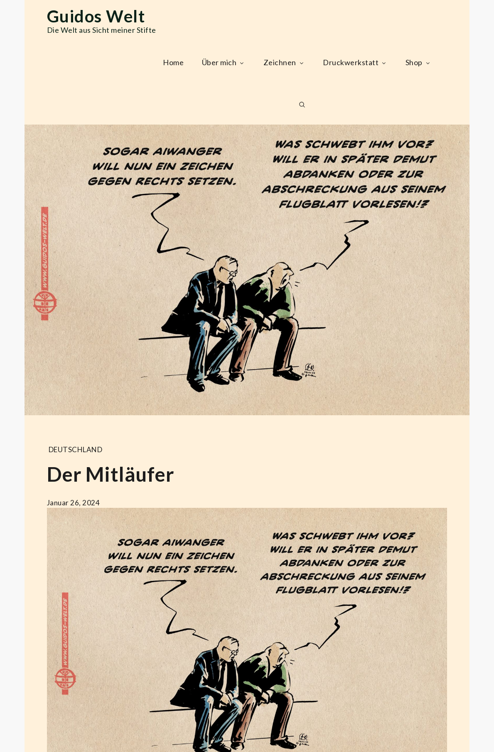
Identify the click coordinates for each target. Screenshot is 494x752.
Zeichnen (284, 62)
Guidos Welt (96, 16)
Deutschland (76, 449)
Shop (418, 62)
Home (173, 62)
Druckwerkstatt (355, 62)
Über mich (224, 62)
